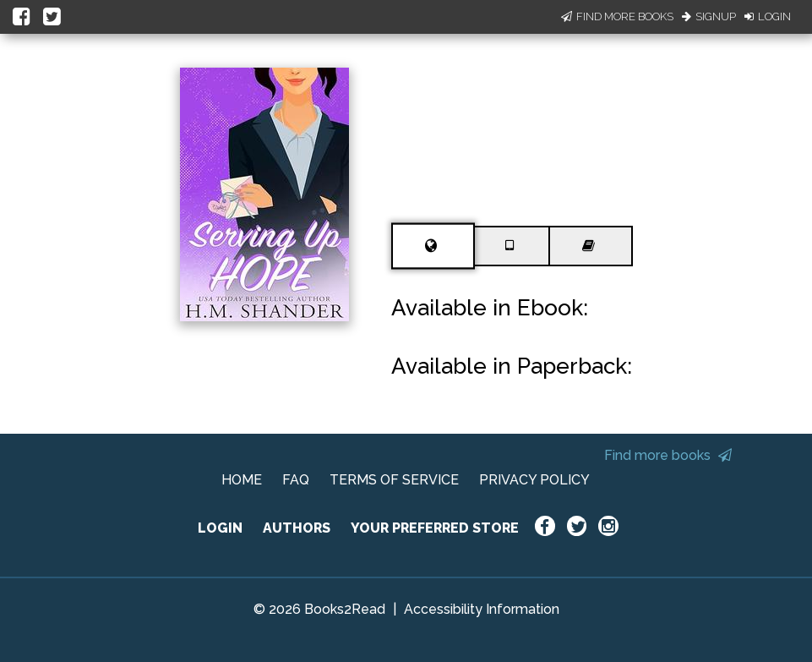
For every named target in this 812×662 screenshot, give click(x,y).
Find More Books (617, 16)
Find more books (668, 455)
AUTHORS (296, 528)
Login (767, 16)
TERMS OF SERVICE (394, 480)
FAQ (295, 480)
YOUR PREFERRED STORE (435, 528)
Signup (709, 16)
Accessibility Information (481, 609)
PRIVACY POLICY (534, 480)
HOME (241, 480)
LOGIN (220, 528)
